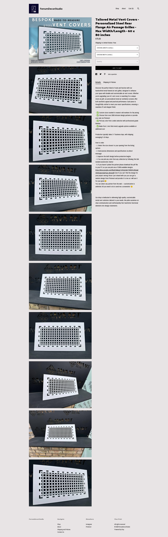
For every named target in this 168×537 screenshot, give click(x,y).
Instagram (89, 524)
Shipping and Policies (63, 529)
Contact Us (60, 532)
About (124, 8)
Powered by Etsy (119, 529)
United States (107, 43)
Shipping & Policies (109, 82)
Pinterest (88, 527)
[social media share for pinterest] (105, 74)
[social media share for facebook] (96, 74)
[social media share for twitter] (101, 74)
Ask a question (112, 74)
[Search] (138, 9)
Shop (117, 8)
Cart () (131, 8)
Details (98, 82)
